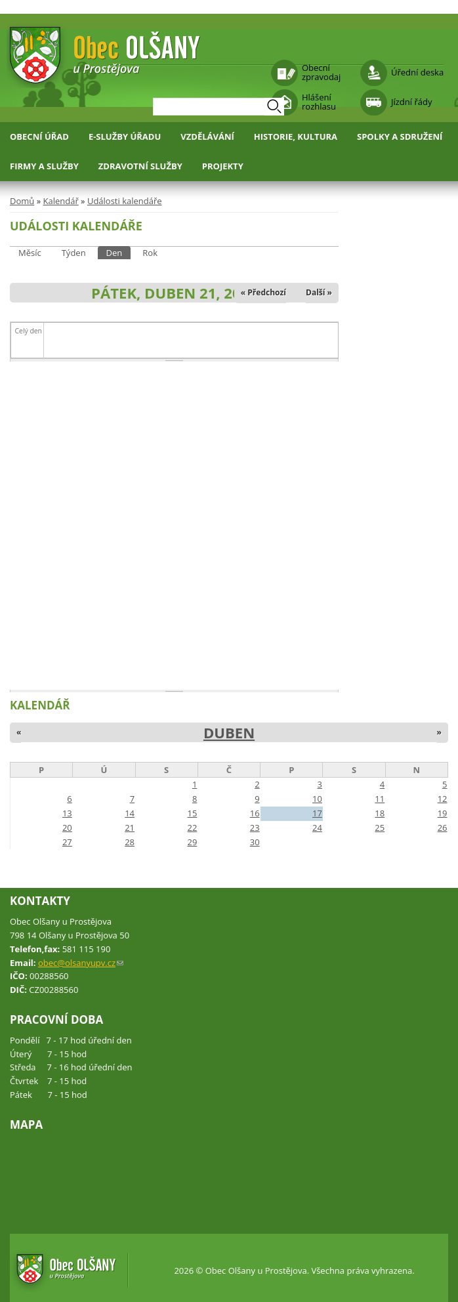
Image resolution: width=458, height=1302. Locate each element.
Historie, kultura (295, 136)
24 (317, 827)
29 (192, 842)
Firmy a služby (44, 166)
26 (443, 827)
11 (380, 799)
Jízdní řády (411, 102)
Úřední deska (417, 72)
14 (130, 813)
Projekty (222, 166)
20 (67, 827)
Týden (74, 253)
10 (317, 799)
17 (317, 813)
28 (130, 842)
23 (255, 827)
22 (192, 827)
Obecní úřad (39, 136)
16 (255, 813)
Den (118, 252)
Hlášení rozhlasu (319, 101)
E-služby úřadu (125, 136)
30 (255, 842)
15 (192, 813)
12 (443, 799)
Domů (22, 201)
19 (443, 813)
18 (380, 813)
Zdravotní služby (140, 166)
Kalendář (60, 201)
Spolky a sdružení (399, 136)
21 (130, 827)
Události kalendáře (124, 201)
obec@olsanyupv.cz (80, 963)
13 (67, 813)
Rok (149, 253)
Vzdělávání (207, 136)
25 (380, 827)
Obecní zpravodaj (321, 72)
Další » (319, 292)
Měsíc (29, 253)
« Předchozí (263, 292)
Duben (229, 732)
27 (67, 842)
